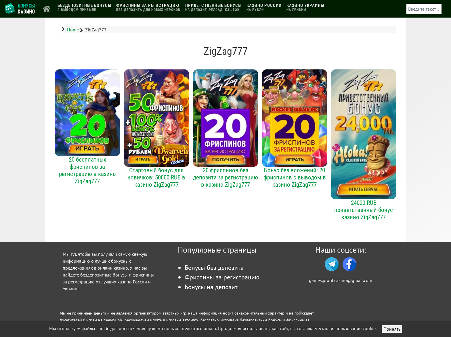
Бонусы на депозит (211, 287)
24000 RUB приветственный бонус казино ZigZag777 (363, 210)
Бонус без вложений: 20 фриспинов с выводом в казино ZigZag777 (294, 177)
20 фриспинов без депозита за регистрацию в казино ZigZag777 (225, 177)
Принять (391, 329)
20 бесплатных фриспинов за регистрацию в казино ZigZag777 (87, 170)
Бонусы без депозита (214, 267)
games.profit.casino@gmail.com (340, 280)
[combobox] (424, 9)
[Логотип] (20, 8)
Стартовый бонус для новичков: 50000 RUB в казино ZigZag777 (156, 177)
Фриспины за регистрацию (222, 277)
